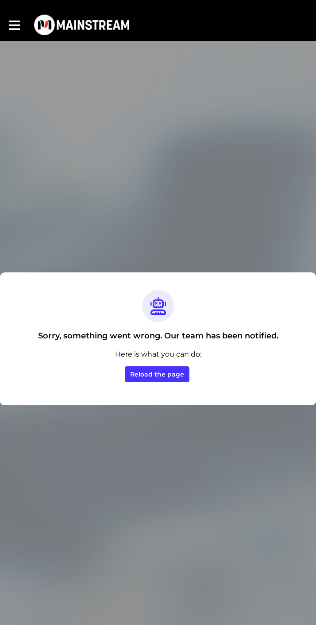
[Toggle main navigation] (14, 25)
